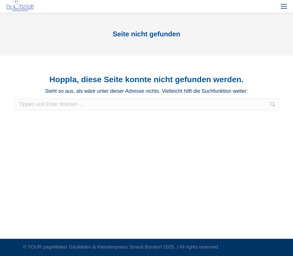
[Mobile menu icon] (283, 6)
